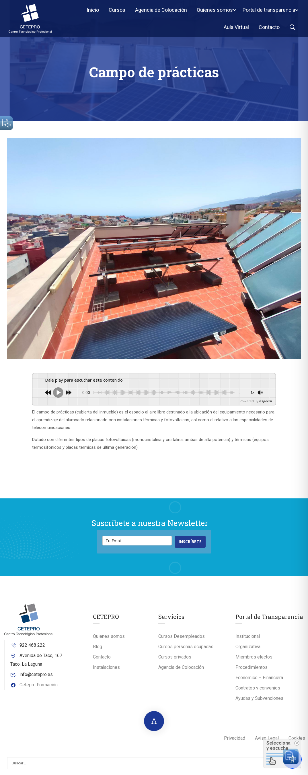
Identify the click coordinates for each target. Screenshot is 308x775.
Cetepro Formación (34, 684)
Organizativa (247, 646)
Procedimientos (251, 667)
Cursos (117, 10)
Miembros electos (253, 657)
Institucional (247, 636)
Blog (97, 646)
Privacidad (234, 738)
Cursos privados (174, 657)
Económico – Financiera (259, 677)
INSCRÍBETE (190, 541)
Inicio (93, 10)
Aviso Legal (267, 738)
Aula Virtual (236, 27)
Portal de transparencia (269, 10)
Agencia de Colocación (161, 10)
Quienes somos (215, 10)
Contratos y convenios (257, 688)
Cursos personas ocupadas (185, 646)
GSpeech (265, 401)
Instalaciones (106, 667)
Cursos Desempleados (181, 636)
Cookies (296, 738)
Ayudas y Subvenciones (259, 698)
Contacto (269, 27)
